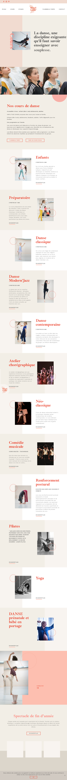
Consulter (39, 686)
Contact (62, 9)
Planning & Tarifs (49, 9)
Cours (12, 9)
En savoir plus (40, 183)
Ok (33, 777)
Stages (20, 9)
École (4, 9)
